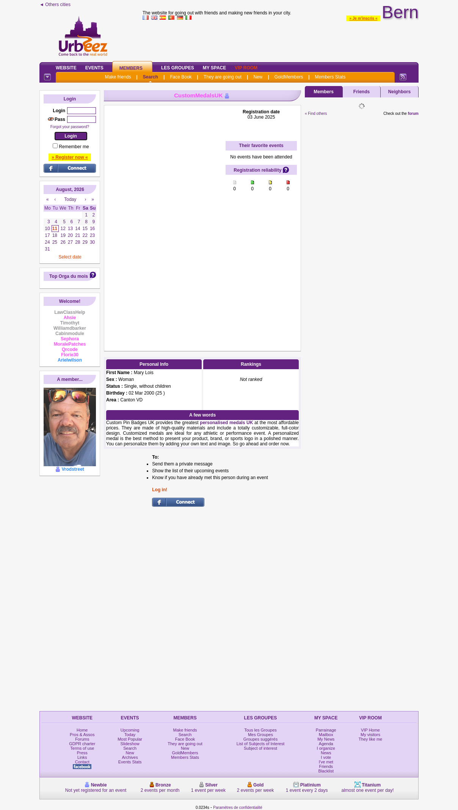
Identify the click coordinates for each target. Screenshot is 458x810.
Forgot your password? (69, 127)
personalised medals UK (226, 422)
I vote (326, 757)
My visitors (370, 734)
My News (325, 739)
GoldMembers (288, 77)
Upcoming (130, 730)
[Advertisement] (281, 39)
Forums (82, 739)
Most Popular (130, 739)
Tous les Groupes (260, 730)
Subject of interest (260, 748)
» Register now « (70, 157)
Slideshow (130, 743)
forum (413, 113)
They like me (370, 739)
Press (82, 752)
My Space (214, 68)
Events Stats (130, 762)
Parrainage (326, 730)
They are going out (223, 77)
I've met (326, 762)
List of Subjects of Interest (261, 743)
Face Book (180, 77)
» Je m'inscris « (363, 18)
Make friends (118, 77)
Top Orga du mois (68, 276)
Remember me (74, 146)
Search (150, 77)
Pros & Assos (82, 734)
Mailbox (326, 734)
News (326, 752)
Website (66, 68)
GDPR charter (82, 743)
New (257, 77)
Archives (130, 757)
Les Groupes (177, 68)
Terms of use (82, 748)
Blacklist (326, 771)
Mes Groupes (260, 734)
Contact (82, 762)
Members (131, 68)
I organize (326, 748)
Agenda (326, 743)
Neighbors (399, 91)
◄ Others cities (55, 4)
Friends (361, 91)
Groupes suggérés (260, 739)
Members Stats (330, 77)
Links (82, 757)
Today (129, 734)
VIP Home (370, 730)
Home (82, 730)
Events (94, 68)
